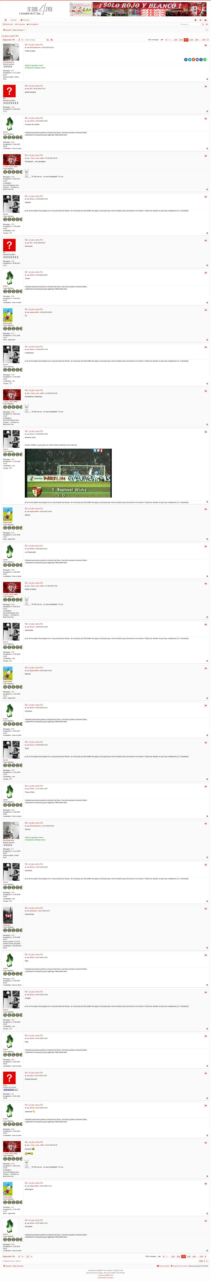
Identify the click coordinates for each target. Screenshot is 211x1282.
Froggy (100, 1273)
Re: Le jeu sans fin (34, 44)
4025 (12, 935)
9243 (12, 177)
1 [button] (169, 39)
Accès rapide (6, 20)
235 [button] (175, 39)
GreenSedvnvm (8, 62)
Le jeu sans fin (10, 36)
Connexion (21, 24)
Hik (4, 98)
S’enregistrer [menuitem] (206, 20)
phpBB (99, 1270)
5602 (12, 142)
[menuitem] (195, 20)
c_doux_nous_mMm (10, 166)
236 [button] (180, 39)
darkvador (6, 925)
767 (12, 70)
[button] (162, 39)
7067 (12, 224)
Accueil (13, 20)
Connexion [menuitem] (201, 20)
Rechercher (9, 24)
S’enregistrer (33, 24)
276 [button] (203, 39)
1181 (12, 107)
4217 (12, 333)
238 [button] (191, 39)
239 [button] (196, 39)
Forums (26, 20)
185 (12, 1094)
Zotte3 (5, 132)
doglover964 (7, 323)
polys (5, 1085)
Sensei (5, 214)
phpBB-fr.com (109, 1275)
